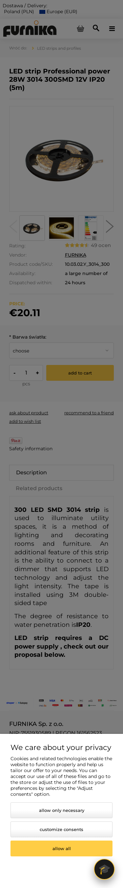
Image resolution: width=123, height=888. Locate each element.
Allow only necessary (61, 810)
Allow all (61, 848)
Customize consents (61, 829)
